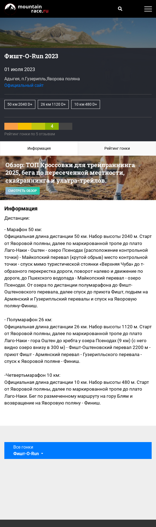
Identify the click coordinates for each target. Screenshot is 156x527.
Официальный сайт (24, 85)
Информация (39, 148)
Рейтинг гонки (117, 148)
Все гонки (26, 450)
